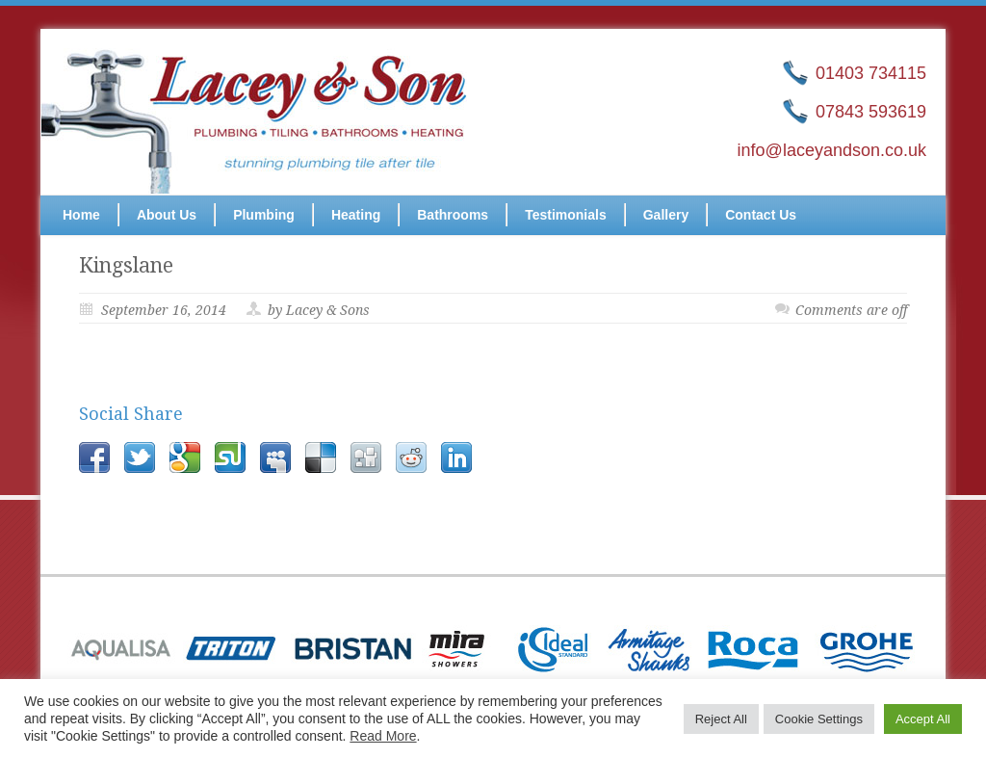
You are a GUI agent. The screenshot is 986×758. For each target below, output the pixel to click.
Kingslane (126, 265)
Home (81, 214)
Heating (355, 214)
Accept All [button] (922, 719)
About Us (166, 214)
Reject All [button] (721, 719)
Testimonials (566, 214)
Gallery (665, 214)
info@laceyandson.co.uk (832, 150)
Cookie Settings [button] (819, 719)
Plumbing (264, 214)
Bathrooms (452, 214)
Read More (383, 736)
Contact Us (760, 214)
